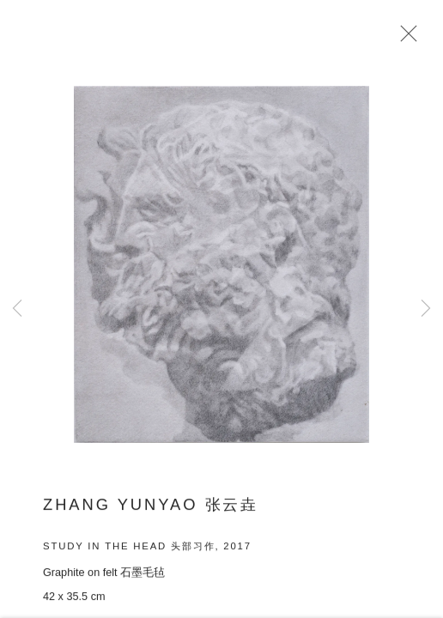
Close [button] (408, 39)
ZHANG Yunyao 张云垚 (150, 509)
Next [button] (426, 309)
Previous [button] (17, 309)
